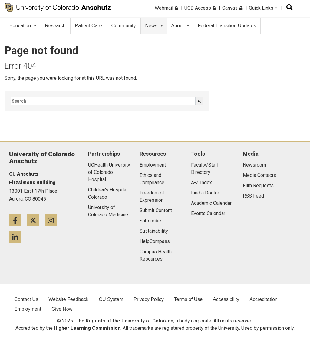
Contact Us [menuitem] (26, 299)
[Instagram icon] (53, 220)
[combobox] (103, 101)
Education (23, 25)
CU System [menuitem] (111, 299)
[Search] (199, 101)
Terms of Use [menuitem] (188, 299)
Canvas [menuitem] (232, 8)
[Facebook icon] (18, 220)
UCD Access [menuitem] (200, 8)
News (154, 25)
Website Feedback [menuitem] (68, 299)
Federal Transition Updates (227, 25)
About (180, 25)
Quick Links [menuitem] (263, 8)
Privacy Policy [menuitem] (149, 299)
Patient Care (88, 25)
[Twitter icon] (36, 220)
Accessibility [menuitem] (226, 299)
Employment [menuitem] (27, 309)
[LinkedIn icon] (17, 237)
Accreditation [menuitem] (263, 299)
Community (123, 25)
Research (55, 25)
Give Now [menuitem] (61, 309)
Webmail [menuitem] (166, 8)
